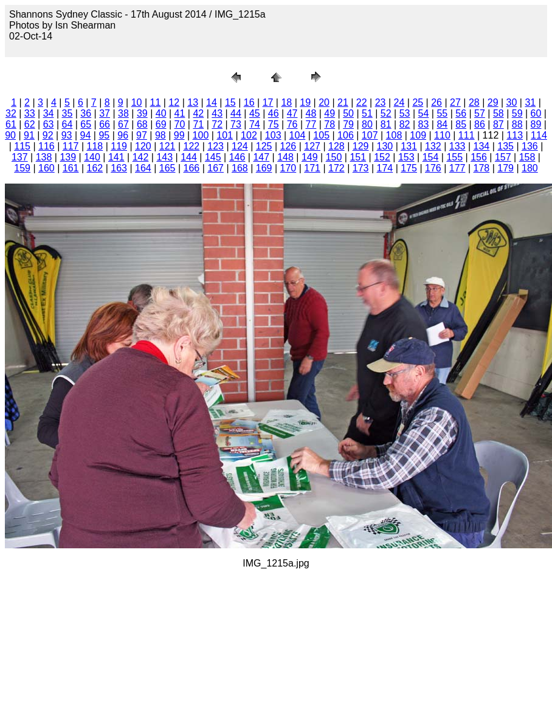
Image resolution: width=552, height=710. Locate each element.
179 (505, 168)
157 (503, 157)
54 (423, 113)
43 (217, 113)
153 (406, 157)
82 (404, 124)
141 (116, 157)
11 (155, 102)
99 (179, 135)
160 (46, 168)
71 (198, 124)
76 (292, 124)
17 (268, 102)
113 (514, 135)
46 (273, 113)
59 (517, 113)
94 (85, 135)
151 (358, 157)
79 (348, 124)
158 (527, 157)
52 (386, 113)
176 (433, 168)
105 (321, 135)
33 (29, 113)
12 (173, 102)
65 (85, 124)
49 (329, 113)
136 (530, 146)
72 (217, 124)
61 (10, 124)
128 (336, 146)
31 (530, 102)
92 (48, 135)
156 (479, 157)
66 (104, 124)
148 (285, 157)
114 (539, 135)
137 (20, 157)
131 (409, 146)
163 (119, 168)
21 (342, 102)
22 (361, 102)
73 (235, 124)
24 (399, 102)
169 (264, 168)
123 (215, 146)
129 (361, 146)
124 (240, 146)
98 (160, 135)
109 (418, 135)
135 (505, 146)
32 (10, 113)
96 (122, 135)
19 (305, 102)
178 (482, 168)
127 (312, 146)
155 (454, 157)
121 (167, 146)
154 (431, 157)
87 (498, 124)
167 (215, 168)
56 (460, 113)
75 (273, 124)
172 (336, 168)
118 (95, 146)
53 (404, 113)
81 (386, 124)
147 (261, 157)
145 (213, 157)
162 (95, 168)
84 (441, 124)
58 (498, 113)
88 (517, 124)
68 (142, 124)
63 (48, 124)
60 (536, 113)
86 (479, 124)
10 (136, 102)
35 (67, 113)
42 (198, 113)
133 (457, 146)
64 (67, 124)
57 (479, 113)
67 (123, 124)
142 (141, 157)
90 (10, 135)
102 (249, 135)
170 (288, 168)
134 (482, 146)
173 (361, 168)
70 (179, 124)
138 (44, 157)
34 (48, 113)
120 (143, 146)
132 (433, 146)
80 (367, 124)
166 (192, 168)
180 (530, 168)
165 (167, 168)
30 (511, 102)
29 (493, 102)
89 (536, 124)
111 (466, 135)
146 (237, 157)
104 (297, 135)
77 (310, 124)
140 (92, 157)
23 (380, 102)
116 (46, 146)
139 (68, 157)
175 (409, 168)
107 (370, 135)
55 (441, 113)
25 (417, 102)
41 (179, 113)
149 (310, 157)
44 (235, 113)
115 (22, 146)
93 (66, 135)
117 (71, 146)
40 (161, 113)
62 (29, 124)
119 (119, 146)
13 (192, 102)
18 (286, 102)
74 (254, 124)
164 (143, 168)
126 (288, 146)
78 (329, 124)
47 (292, 113)
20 (324, 102)
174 (385, 168)
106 (345, 135)
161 (71, 168)
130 (385, 146)
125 (264, 146)
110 (442, 135)
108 (394, 135)
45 (254, 113)
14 (211, 102)
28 (474, 102)
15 (230, 102)
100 (201, 135)
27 (455, 102)
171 (312, 168)
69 (161, 124)
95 (103, 135)
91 (29, 135)
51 (367, 113)
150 (334, 157)
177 (457, 168)
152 (382, 157)
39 (142, 113)
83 (423, 124)
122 (192, 146)
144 (189, 157)
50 (348, 113)
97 (141, 135)
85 (460, 124)
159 (22, 168)
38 (123, 113)
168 (240, 168)
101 (224, 135)
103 (273, 135)
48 (310, 113)
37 (104, 113)
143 (164, 157)
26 (436, 102)
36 (85, 113)
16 (249, 102)
